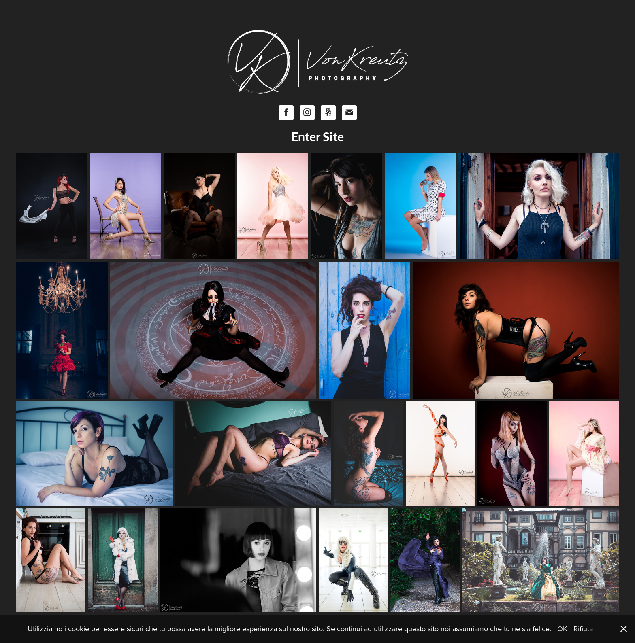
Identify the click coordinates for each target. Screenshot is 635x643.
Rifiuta (583, 629)
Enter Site (317, 136)
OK (562, 629)
